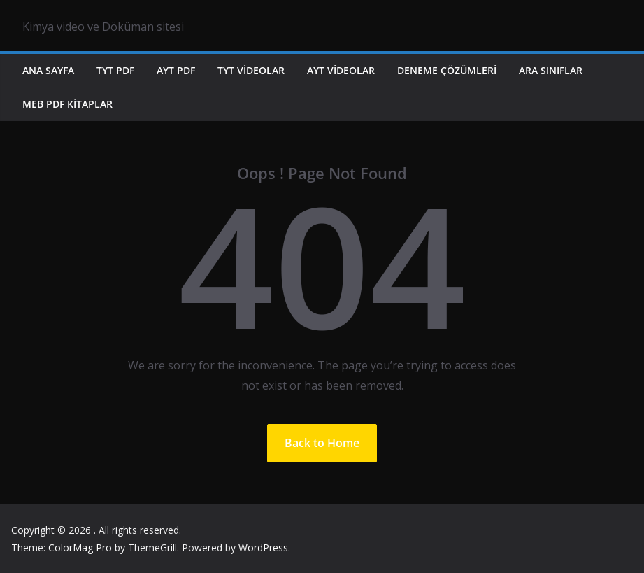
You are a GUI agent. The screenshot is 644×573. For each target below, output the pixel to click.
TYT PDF (115, 70)
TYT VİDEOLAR (251, 70)
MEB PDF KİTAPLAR (67, 104)
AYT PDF (176, 70)
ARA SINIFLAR (550, 70)
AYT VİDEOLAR (341, 70)
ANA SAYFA (48, 70)
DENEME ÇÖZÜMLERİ (446, 70)
